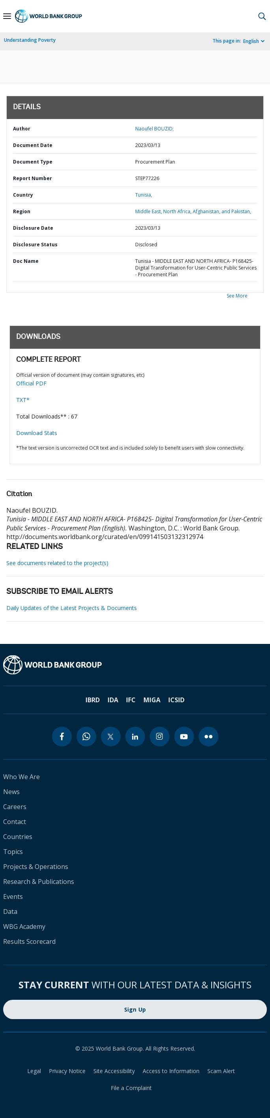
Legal (34, 1071)
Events (13, 896)
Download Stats (36, 433)
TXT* (23, 400)
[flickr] (208, 736)
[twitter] (111, 736)
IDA (113, 700)
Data (10, 911)
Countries (17, 836)
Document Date (32, 145)
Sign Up (135, 1009)
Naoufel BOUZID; (154, 128)
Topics (13, 851)
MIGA (151, 700)
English (251, 41)
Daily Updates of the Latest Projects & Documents (71, 608)
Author (21, 128)
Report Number (32, 178)
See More (237, 295)
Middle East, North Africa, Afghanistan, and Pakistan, (193, 211)
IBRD (93, 700)
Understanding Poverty (30, 40)
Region (21, 211)
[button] (262, 16)
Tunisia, (143, 195)
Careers (14, 806)
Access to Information (171, 1071)
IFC (131, 700)
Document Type (32, 161)
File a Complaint (131, 1088)
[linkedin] (135, 736)
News (11, 791)
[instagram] (159, 736)
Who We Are (21, 776)
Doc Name (26, 261)
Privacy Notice (67, 1071)
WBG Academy (24, 926)
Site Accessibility (114, 1071)
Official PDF (31, 383)
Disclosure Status (35, 244)
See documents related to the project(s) (57, 563)
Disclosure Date (33, 228)
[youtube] (184, 736)
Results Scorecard (29, 941)
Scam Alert (221, 1071)
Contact (14, 821)
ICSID (176, 700)
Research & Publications (38, 881)
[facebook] (62, 736)
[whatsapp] (86, 736)
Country (23, 195)
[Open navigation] (7, 16)
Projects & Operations (35, 866)
